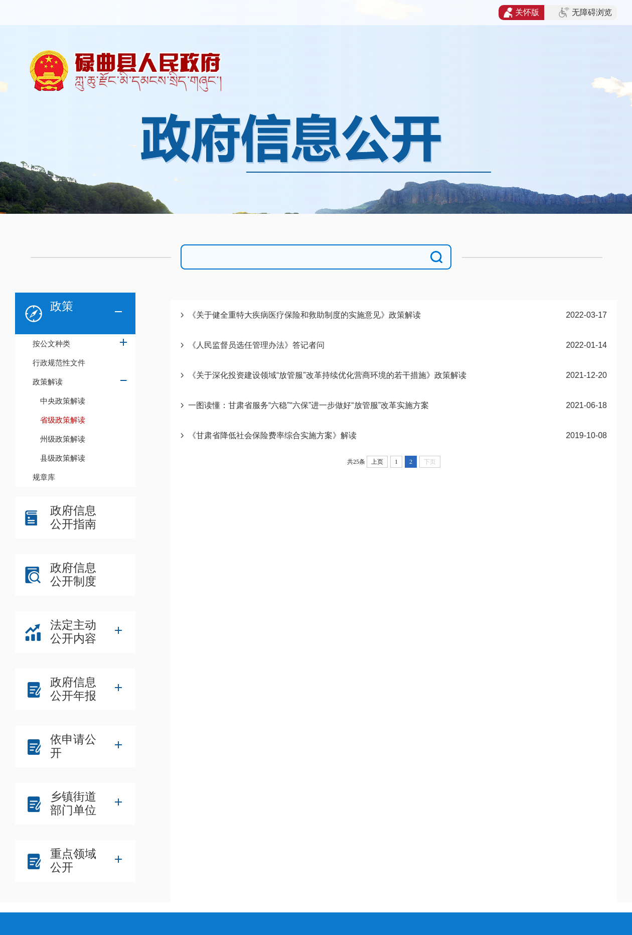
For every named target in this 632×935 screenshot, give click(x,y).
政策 (61, 306)
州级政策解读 (62, 439)
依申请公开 (73, 746)
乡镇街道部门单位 (73, 803)
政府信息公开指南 (73, 517)
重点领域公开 (73, 860)
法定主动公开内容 (73, 631)
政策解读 (48, 381)
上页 (377, 461)
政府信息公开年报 (73, 689)
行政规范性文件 (59, 362)
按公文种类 (51, 343)
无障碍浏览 (585, 13)
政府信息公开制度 (73, 574)
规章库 (44, 477)
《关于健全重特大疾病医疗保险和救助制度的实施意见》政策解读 (304, 315)
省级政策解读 (62, 420)
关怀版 (521, 13)
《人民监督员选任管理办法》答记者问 (256, 345)
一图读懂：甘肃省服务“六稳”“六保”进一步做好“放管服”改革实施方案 (308, 405)
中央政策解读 (62, 400)
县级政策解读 (62, 458)
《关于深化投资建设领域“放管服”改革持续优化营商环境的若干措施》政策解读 (327, 375)
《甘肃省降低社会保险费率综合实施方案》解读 (272, 435)
